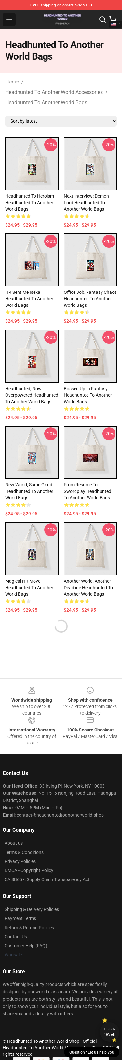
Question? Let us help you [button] (91, 1052)
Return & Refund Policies (29, 927)
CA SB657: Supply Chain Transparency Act (47, 879)
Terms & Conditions (24, 852)
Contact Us (16, 936)
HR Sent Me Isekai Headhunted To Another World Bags (29, 299)
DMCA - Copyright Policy (29, 870)
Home (12, 82)
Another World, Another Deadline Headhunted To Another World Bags (88, 588)
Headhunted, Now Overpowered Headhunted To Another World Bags (31, 395)
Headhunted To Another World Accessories (54, 92)
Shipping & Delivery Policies (32, 909)
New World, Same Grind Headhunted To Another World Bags (29, 491)
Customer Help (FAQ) (26, 945)
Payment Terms (20, 918)
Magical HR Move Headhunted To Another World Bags (29, 588)
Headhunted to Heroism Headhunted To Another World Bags (29, 202)
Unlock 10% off (109, 1032)
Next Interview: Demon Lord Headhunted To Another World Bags (86, 202)
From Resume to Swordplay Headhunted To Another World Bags (87, 491)
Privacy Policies (20, 861)
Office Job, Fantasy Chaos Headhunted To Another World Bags (90, 299)
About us (14, 843)
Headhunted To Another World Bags (46, 102)
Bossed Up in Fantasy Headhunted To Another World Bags (88, 395)
